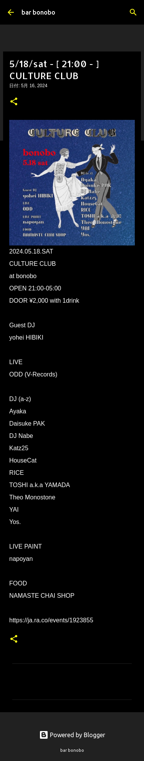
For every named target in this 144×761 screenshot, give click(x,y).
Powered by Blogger (72, 734)
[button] (13, 102)
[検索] (133, 12)
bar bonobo (38, 12)
